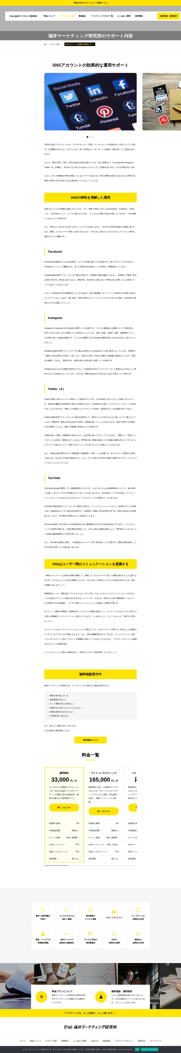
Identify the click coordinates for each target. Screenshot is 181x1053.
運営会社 (141, 1041)
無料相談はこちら (90, 740)
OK (137, 1049)
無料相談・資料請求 (163, 16)
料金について (46, 16)
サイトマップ (155, 1041)
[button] (90, 137)
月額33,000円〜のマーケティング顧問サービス (91, 3)
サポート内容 (51, 1041)
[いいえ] (178, 1049)
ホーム (22, 1041)
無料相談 (106, 1041)
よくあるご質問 (121, 16)
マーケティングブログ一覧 (99, 16)
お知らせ (94, 1041)
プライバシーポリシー (124, 1041)
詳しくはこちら (64, 807)
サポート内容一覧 (64, 16)
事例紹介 (80, 16)
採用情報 (136, 16)
